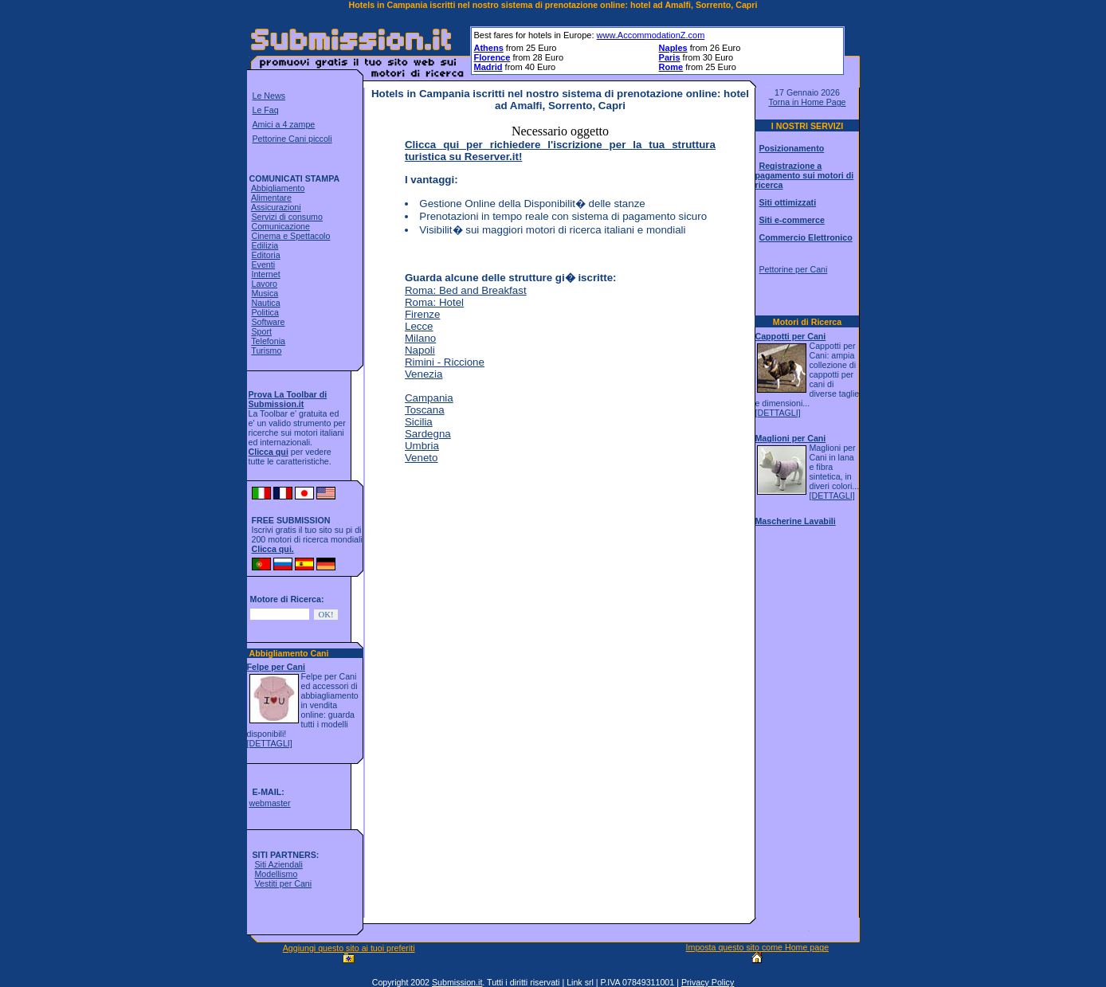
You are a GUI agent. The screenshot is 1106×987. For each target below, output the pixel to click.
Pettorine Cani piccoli (292, 138)
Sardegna (428, 434)
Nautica (265, 302)
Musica (264, 293)
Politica (264, 312)
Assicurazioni (276, 207)
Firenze (422, 314)
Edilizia (264, 245)
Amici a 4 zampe (284, 124)
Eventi (263, 264)
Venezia (423, 374)
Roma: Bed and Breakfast (466, 290)
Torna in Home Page (806, 102)
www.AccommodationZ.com (651, 35)
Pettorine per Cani (793, 269)
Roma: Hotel (434, 302)
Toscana (425, 410)
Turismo (266, 350)
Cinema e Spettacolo (290, 236)
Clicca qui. (273, 549)
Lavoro (264, 283)
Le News (269, 95)
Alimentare (271, 197)
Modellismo (275, 874)
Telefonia (268, 341)
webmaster (269, 803)
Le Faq (266, 110)
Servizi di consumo (286, 216)
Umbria (422, 446)
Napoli (420, 350)
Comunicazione (280, 226)
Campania (429, 398)
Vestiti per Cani (283, 883)
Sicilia (419, 422)
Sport (261, 331)
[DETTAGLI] (269, 743)
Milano (420, 338)
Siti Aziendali (278, 864)
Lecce (419, 326)
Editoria (265, 255)
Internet (265, 274)
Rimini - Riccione (444, 362)
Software (267, 322)
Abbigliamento (278, 188)
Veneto (421, 458)
